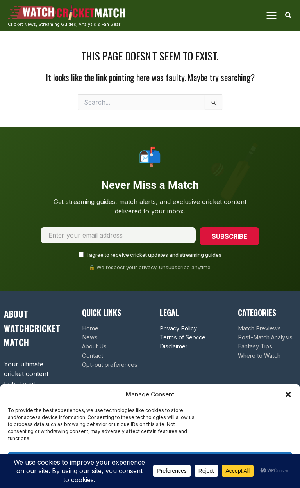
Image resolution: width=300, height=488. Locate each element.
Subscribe (229, 236)
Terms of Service (182, 337)
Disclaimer (174, 346)
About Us (94, 346)
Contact (92, 355)
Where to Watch (259, 355)
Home (90, 328)
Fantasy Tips (255, 346)
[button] (288, 394)
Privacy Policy (178, 328)
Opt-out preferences (110, 364)
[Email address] (118, 235)
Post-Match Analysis (265, 337)
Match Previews (259, 328)
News (90, 337)
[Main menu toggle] (271, 15)
